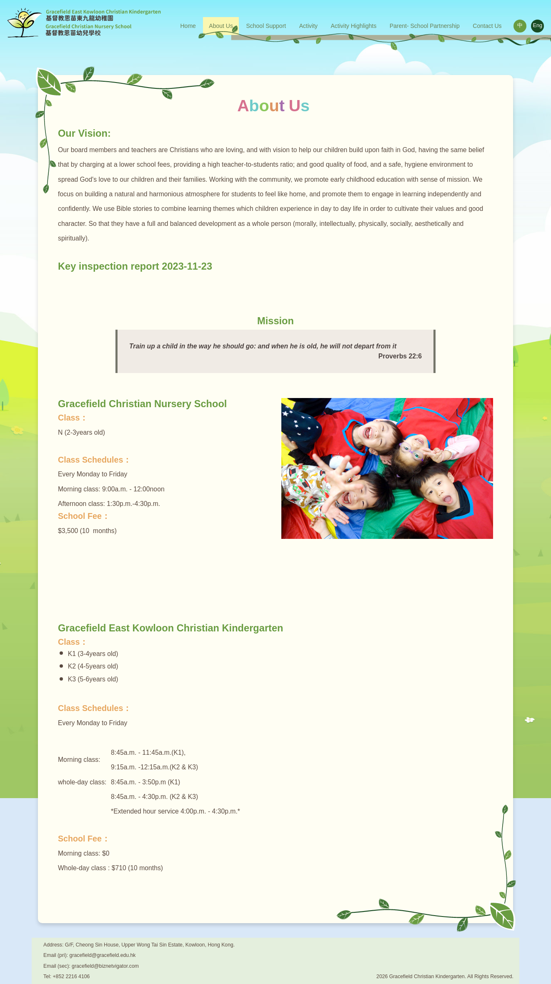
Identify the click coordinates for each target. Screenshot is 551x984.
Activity (308, 26)
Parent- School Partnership (425, 26)
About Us (221, 26)
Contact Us (487, 26)
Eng (537, 25)
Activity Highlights (354, 26)
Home (188, 26)
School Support (266, 26)
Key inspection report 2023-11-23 (135, 266)
